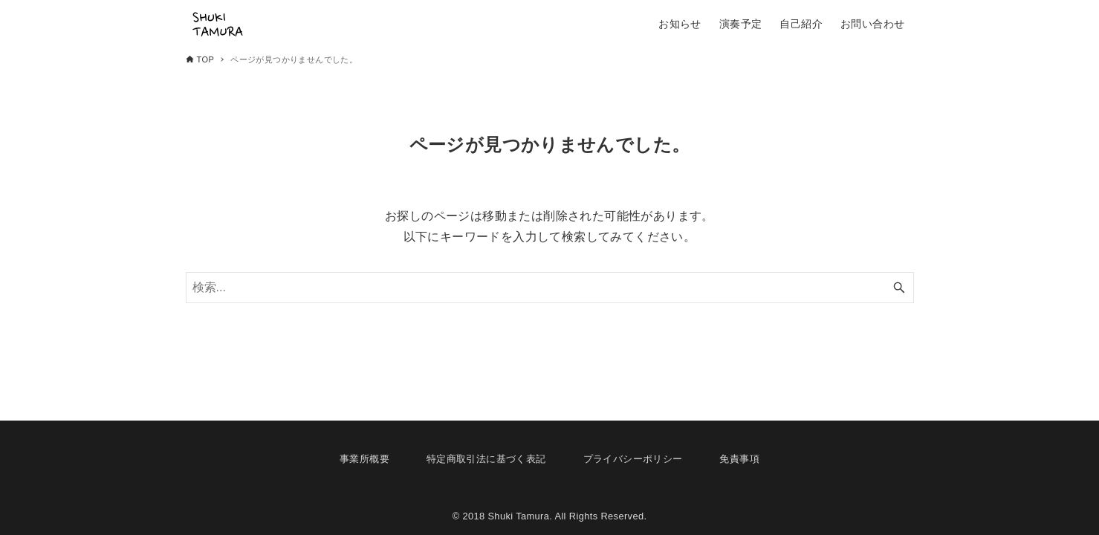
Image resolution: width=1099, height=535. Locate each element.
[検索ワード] (550, 287)
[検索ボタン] (899, 287)
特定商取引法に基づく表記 (486, 458)
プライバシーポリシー (633, 458)
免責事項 (739, 458)
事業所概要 (364, 458)
